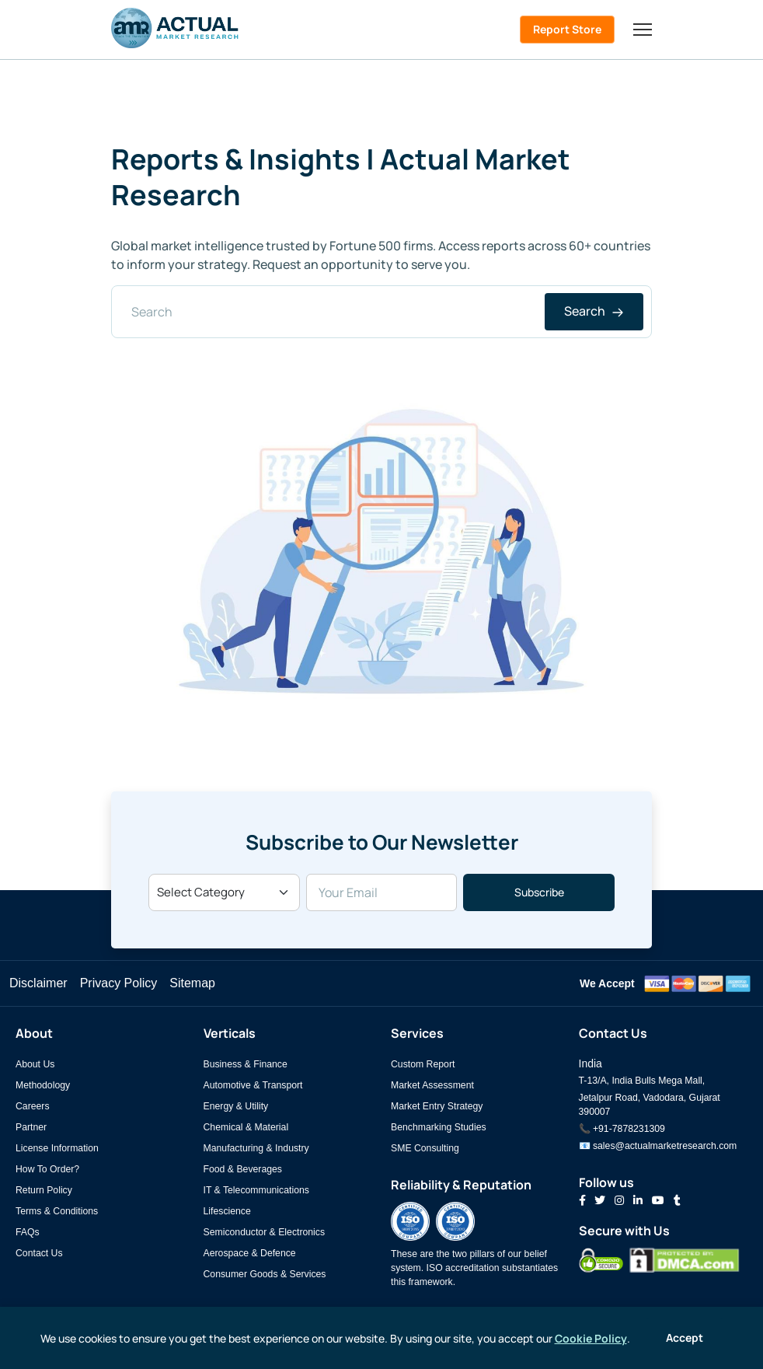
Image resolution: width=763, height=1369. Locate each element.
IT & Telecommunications (256, 1190)
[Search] (381, 311)
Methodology (43, 1085)
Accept (684, 1337)
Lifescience (227, 1211)
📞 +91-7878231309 (622, 1128)
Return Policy (44, 1190)
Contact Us (39, 1253)
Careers (33, 1106)
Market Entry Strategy (437, 1106)
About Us (35, 1064)
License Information (57, 1148)
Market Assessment (432, 1085)
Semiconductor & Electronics (265, 1232)
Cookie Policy (591, 1338)
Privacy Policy (119, 983)
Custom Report (423, 1064)
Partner (31, 1127)
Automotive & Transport (253, 1085)
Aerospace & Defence (250, 1253)
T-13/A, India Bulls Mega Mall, (642, 1080)
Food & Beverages (243, 1169)
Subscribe (539, 892)
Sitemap (192, 983)
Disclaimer (38, 983)
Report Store (567, 29)
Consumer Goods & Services (265, 1274)
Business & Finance (245, 1064)
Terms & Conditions (57, 1211)
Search (594, 311)
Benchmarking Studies (438, 1127)
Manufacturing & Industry (256, 1148)
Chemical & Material (246, 1127)
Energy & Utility (236, 1106)
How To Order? (47, 1169)
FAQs (28, 1232)
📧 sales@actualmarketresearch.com (658, 1145)
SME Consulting (425, 1148)
